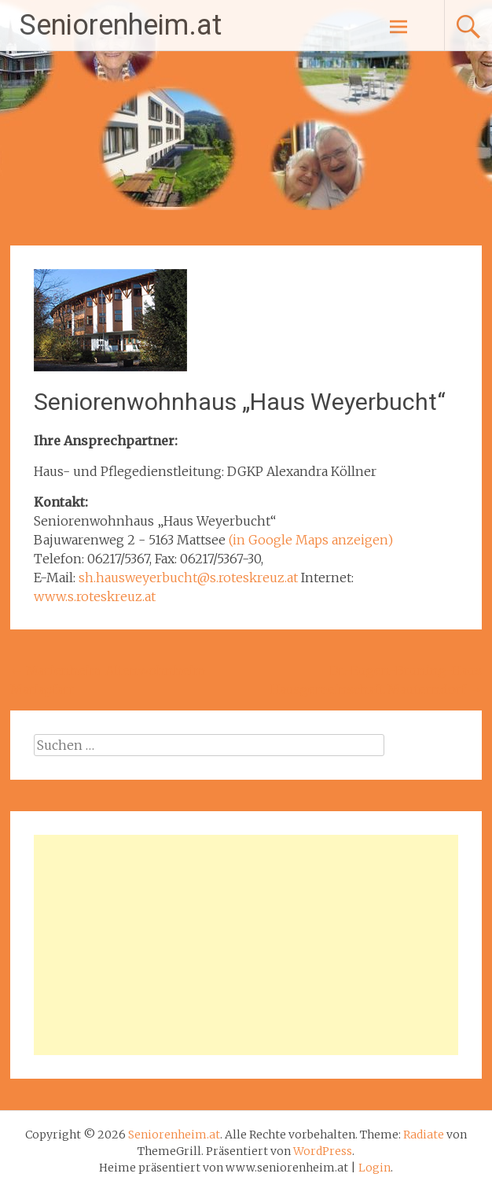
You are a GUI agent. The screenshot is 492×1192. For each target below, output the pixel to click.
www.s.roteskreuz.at (95, 596)
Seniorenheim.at (121, 25)
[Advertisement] (246, 945)
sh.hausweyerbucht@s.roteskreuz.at (188, 577)
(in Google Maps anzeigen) (311, 540)
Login (374, 1168)
